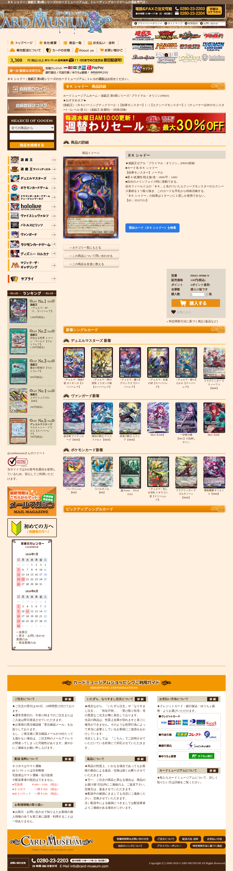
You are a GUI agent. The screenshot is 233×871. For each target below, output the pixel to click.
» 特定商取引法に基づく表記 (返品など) (192, 321)
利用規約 (193, 23)
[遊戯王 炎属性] (100, 109)
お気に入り (181, 312)
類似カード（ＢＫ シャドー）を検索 (152, 227)
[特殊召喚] (120, 109)
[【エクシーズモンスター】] (167, 105)
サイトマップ (175, 23)
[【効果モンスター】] (132, 105)
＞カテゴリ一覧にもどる (85, 247)
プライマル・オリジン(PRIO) (150, 95)
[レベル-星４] (78, 109)
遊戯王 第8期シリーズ (115, 95)
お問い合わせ (210, 23)
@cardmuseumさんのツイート (26, 453)
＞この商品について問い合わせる (91, 255)
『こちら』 (118, 738)
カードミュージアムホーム (80, 95)
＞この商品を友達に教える (86, 264)
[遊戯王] (68, 105)
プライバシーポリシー (150, 23)
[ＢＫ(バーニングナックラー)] (96, 105)
